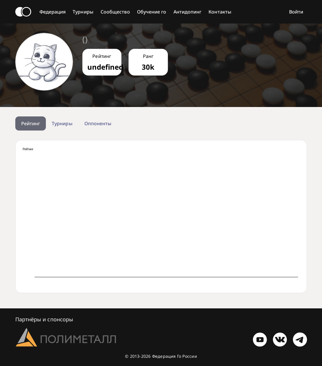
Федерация (52, 12)
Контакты (219, 12)
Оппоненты (98, 123)
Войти (296, 12)
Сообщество (115, 12)
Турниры (83, 12)
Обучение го (151, 12)
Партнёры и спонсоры (44, 319)
